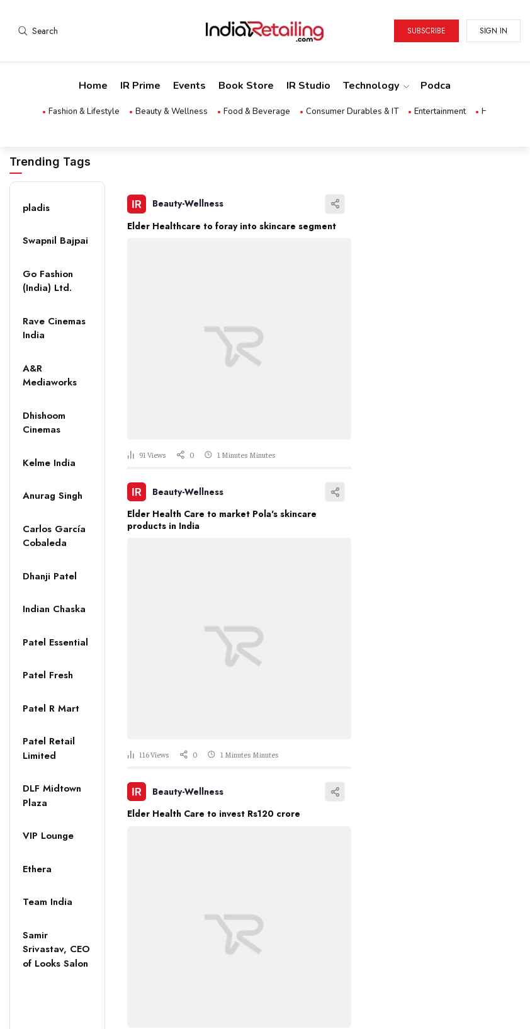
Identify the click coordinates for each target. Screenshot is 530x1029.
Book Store (246, 86)
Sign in (493, 31)
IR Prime (140, 86)
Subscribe (426, 31)
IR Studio (308, 86)
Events (189, 86)
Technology (375, 86)
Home (93, 86)
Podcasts (443, 86)
